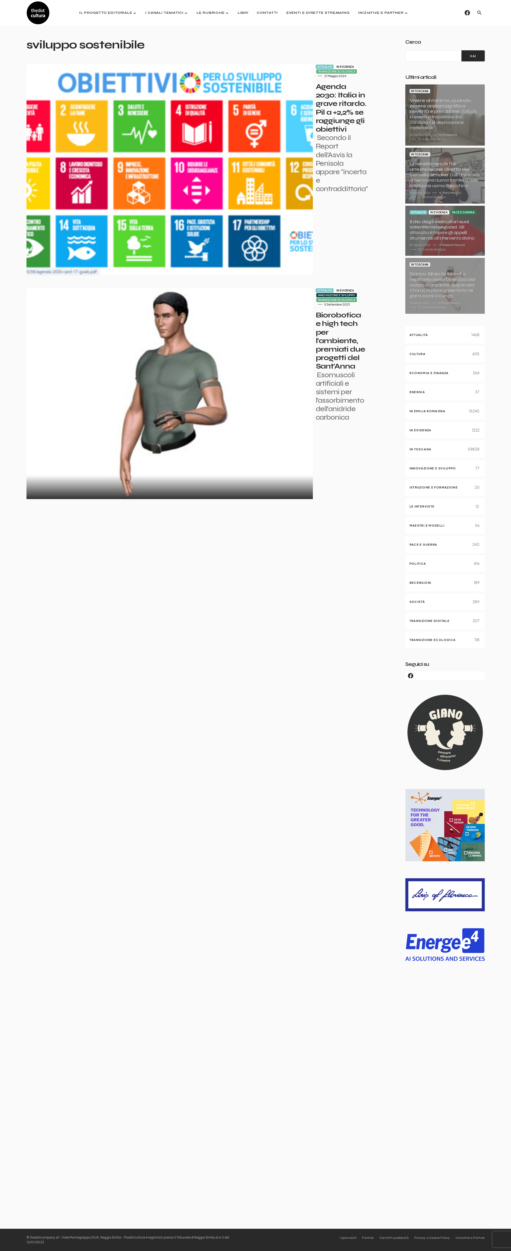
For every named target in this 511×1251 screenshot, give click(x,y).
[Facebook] (467, 12)
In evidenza (235, 66)
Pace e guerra (463, 212)
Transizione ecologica (267, 66)
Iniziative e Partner (470, 1237)
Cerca (413, 42)
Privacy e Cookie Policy (429, 1237)
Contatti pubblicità (388, 1237)
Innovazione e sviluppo (266, 204)
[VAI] (473, 55)
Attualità (214, 66)
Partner (359, 1237)
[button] (479, 12)
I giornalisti (336, 1237)
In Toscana (420, 91)
